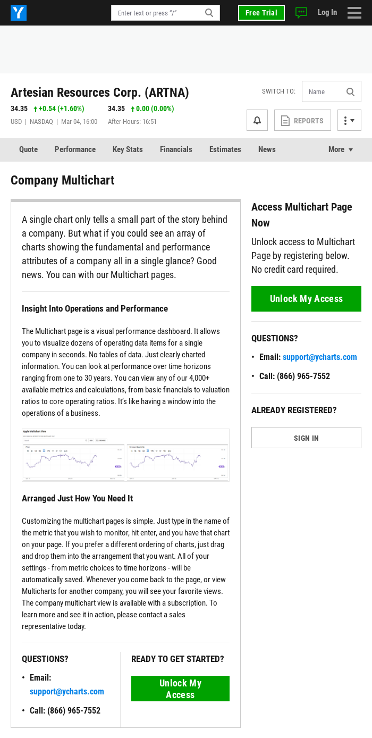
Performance (75, 149)
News (267, 149)
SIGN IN (306, 438)
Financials (176, 149)
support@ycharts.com (67, 691)
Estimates (225, 149)
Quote (28, 149)
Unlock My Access (180, 688)
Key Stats (128, 149)
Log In (327, 12)
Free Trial (261, 13)
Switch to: (278, 91)
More (336, 149)
